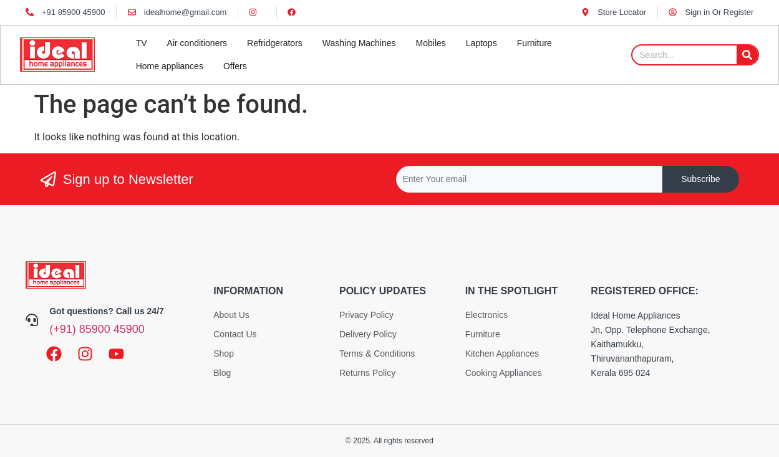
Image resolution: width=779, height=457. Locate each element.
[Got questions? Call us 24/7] (32, 320)
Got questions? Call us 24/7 (106, 311)
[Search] (747, 55)
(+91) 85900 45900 (97, 329)
